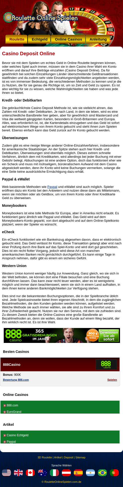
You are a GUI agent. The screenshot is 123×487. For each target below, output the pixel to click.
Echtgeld (39, 39)
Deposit (68, 457)
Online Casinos (68, 39)
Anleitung (98, 39)
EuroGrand (14, 412)
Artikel (58, 457)
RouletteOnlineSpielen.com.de (63, 481)
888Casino (11, 365)
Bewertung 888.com (16, 379)
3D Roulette (45, 457)
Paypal (52, 187)
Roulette (16, 39)
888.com (12, 405)
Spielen (112, 379)
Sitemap (80, 457)
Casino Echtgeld (17, 435)
